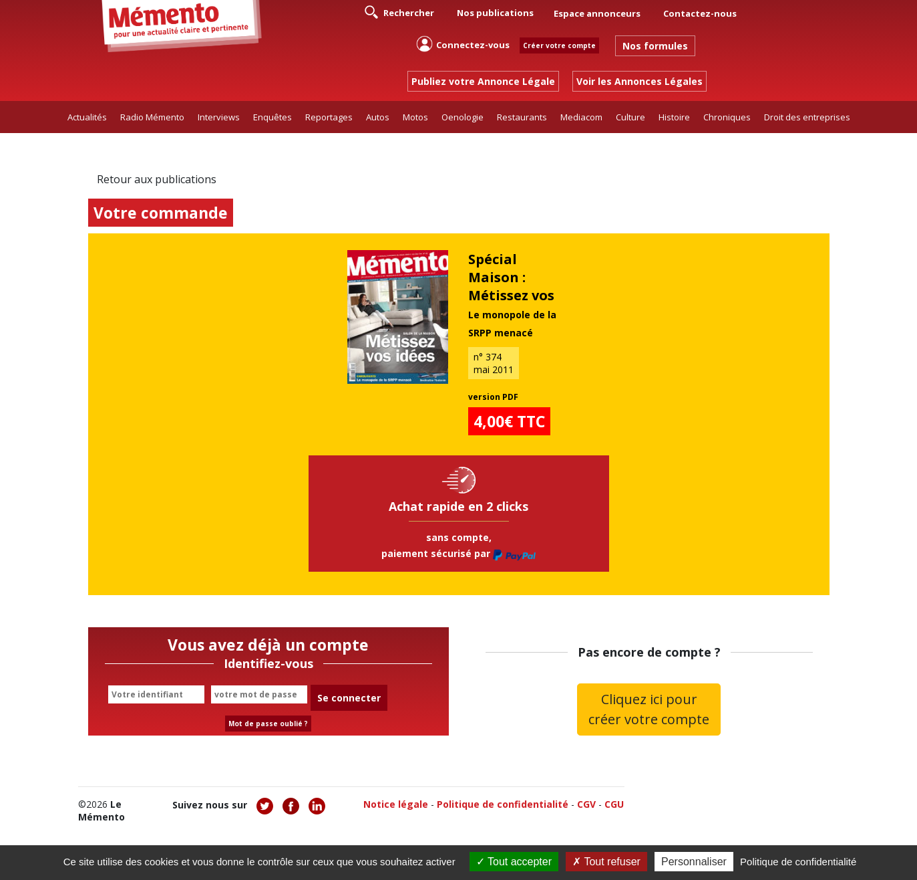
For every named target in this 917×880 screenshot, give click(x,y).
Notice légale (395, 804)
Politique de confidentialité (502, 804)
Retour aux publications (156, 179)
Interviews (219, 117)
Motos (415, 117)
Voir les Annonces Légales (639, 81)
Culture (630, 117)
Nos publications (495, 13)
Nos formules (655, 45)
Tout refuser (606, 861)
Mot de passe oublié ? (268, 723)
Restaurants (522, 117)
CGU (614, 804)
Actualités (87, 117)
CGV (586, 804)
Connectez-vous (463, 43)
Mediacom (581, 117)
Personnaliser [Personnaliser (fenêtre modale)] (694, 861)
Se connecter (349, 697)
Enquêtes (272, 117)
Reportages (329, 117)
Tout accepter (514, 861)
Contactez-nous (700, 13)
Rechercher (399, 12)
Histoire (674, 117)
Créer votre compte (559, 45)
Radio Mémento (152, 117)
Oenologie (462, 117)
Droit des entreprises (807, 117)
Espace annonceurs (597, 13)
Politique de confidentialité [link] (798, 861)
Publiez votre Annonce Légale (483, 81)
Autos (377, 117)
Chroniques (727, 117)
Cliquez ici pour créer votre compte (648, 709)
